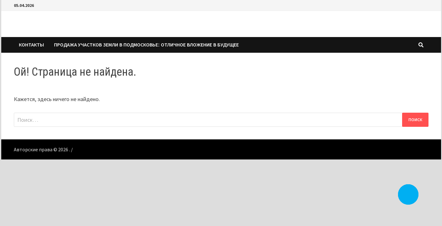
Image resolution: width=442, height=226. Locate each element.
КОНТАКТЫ (31, 45)
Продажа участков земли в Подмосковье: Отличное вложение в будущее (146, 45)
